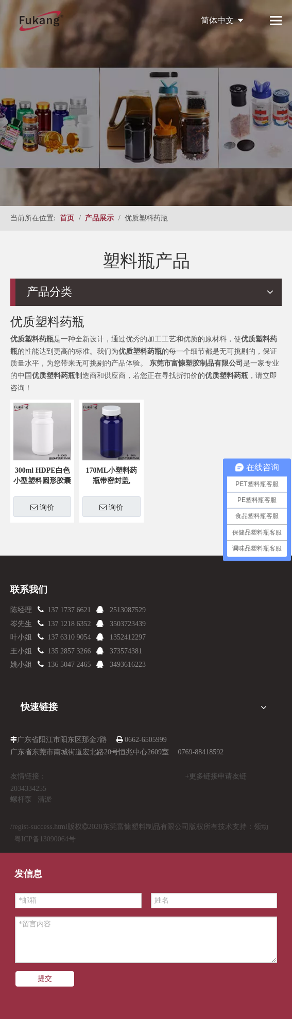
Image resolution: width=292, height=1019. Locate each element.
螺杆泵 (21, 799)
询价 (42, 507)
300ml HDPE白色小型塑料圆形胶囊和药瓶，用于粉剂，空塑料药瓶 (42, 476)
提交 (45, 978)
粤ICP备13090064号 (45, 839)
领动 (261, 827)
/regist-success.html (38, 827)
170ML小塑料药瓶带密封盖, (112, 476)
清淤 (45, 799)
